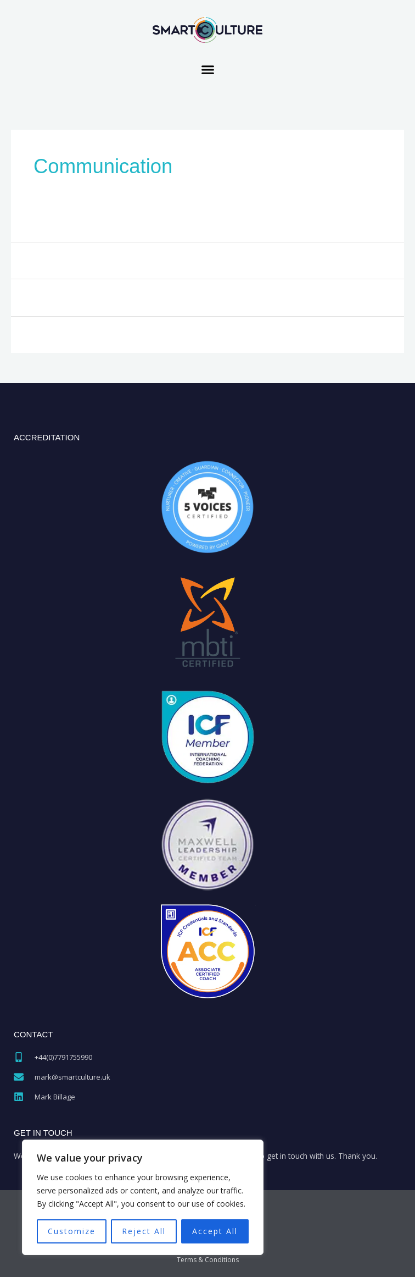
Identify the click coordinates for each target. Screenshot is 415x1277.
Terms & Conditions (208, 1259)
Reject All (144, 1231)
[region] (142, 1197)
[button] (207, 69)
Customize (72, 1231)
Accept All (215, 1231)
